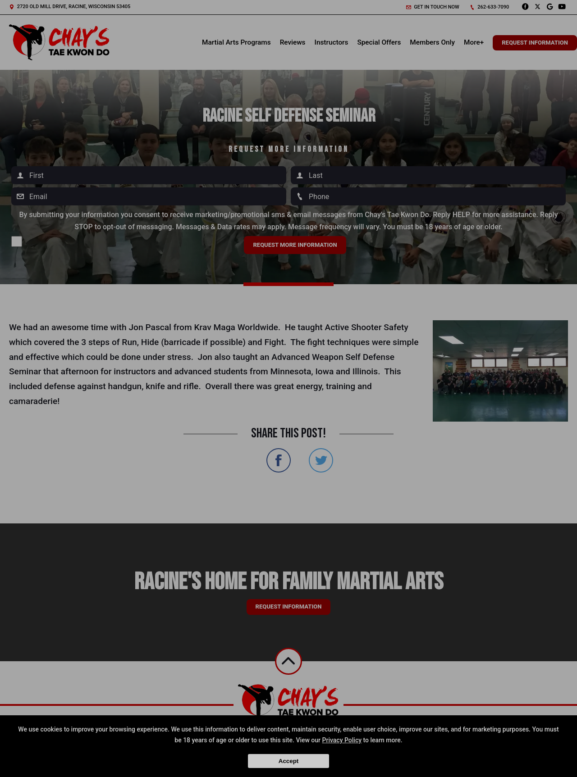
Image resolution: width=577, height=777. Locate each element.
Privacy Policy (342, 740)
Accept (288, 761)
